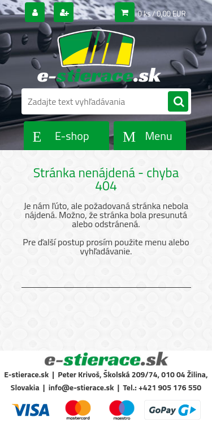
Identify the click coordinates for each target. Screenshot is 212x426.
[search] (178, 102)
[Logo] (99, 55)
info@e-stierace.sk (81, 387)
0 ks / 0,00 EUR (162, 13)
